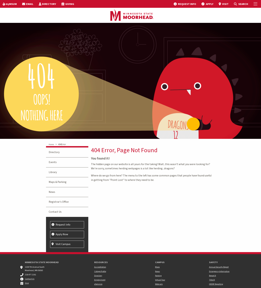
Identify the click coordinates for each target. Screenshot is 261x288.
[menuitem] (9, 4)
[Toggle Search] (241, 4)
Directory (54, 152)
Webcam (159, 284)
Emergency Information (219, 271)
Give (27, 283)
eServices (98, 284)
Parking (158, 275)
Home (51, 144)
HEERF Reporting (216, 284)
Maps (157, 267)
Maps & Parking (57, 182)
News (52, 192)
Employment (99, 280)
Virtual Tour (160, 280)
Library (53, 172)
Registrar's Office (59, 202)
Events (53, 162)
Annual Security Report (219, 267)
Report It (212, 275)
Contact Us (55, 212)
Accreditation (100, 267)
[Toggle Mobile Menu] (256, 4)
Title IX (212, 280)
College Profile (100, 271)
